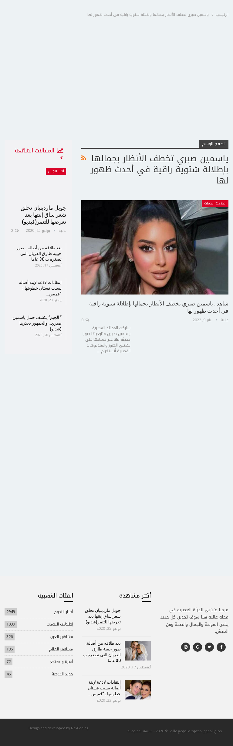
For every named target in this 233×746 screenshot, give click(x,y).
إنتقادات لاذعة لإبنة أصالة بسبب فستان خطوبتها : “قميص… (40, 288)
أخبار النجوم (56, 171)
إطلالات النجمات (215, 203)
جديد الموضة (62, 674)
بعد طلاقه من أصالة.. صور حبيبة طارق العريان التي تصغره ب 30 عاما (39, 253)
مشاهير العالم (61, 649)
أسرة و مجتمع (61, 661)
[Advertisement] (116, 94)
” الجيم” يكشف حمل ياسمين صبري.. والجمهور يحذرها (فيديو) (37, 323)
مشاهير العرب (61, 636)
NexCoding (79, 727)
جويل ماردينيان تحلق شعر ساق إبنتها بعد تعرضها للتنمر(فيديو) (43, 214)
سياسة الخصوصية (140, 730)
